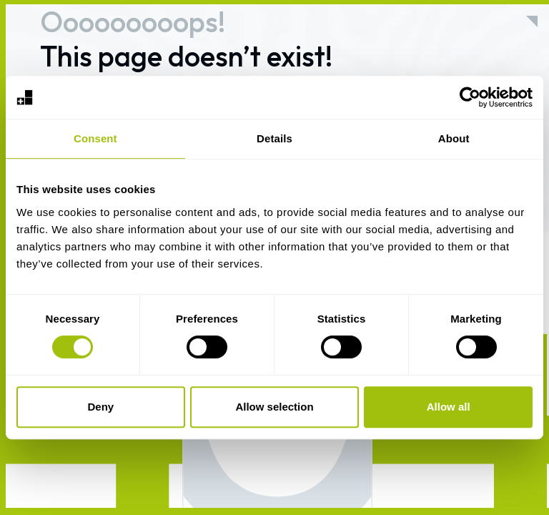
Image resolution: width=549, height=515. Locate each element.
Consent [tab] (95, 138)
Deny (100, 407)
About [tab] (454, 138)
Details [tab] (274, 138)
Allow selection (274, 407)
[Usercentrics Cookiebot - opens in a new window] (470, 97)
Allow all (448, 407)
